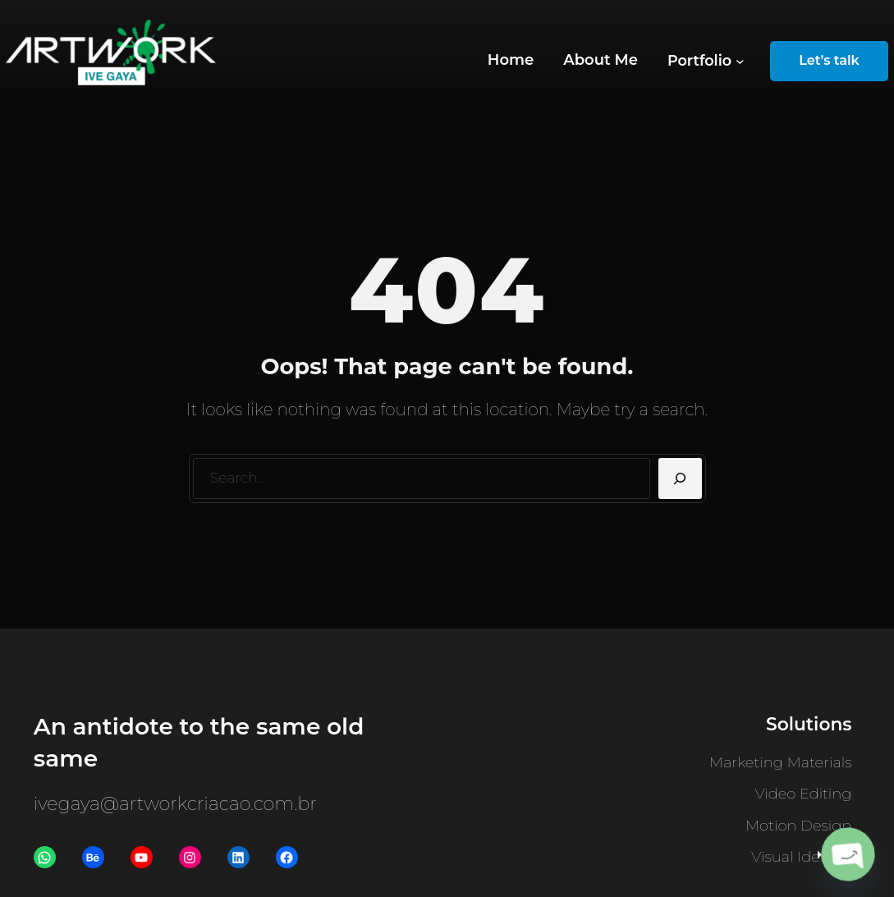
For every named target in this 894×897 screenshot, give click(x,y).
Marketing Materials (780, 762)
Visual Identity (801, 857)
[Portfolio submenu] (705, 61)
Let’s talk (829, 60)
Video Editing (803, 794)
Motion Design (798, 826)
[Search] (680, 478)
